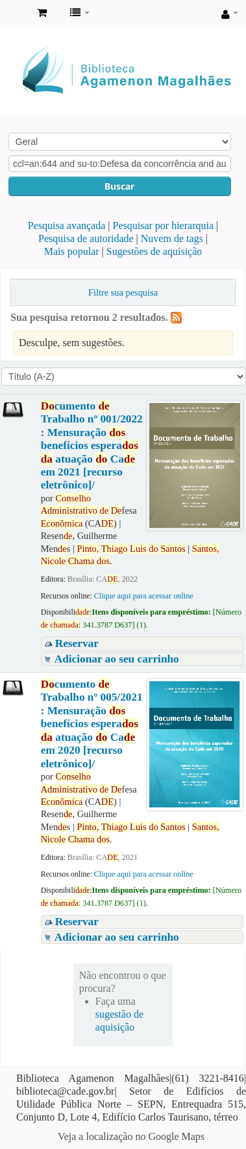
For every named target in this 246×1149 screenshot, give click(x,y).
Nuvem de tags (172, 238)
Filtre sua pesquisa (123, 292)
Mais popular (71, 251)
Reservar (77, 643)
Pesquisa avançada (67, 225)
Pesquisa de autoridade (86, 238)
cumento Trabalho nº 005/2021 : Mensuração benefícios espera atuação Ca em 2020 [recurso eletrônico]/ (92, 724)
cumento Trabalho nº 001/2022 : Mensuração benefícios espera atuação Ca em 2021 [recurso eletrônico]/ (92, 446)
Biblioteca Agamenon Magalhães (13, 13)
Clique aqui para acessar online (143, 595)
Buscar (119, 186)
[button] (41, 13)
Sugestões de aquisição (154, 251)
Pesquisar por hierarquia (163, 225)
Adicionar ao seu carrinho (117, 659)
